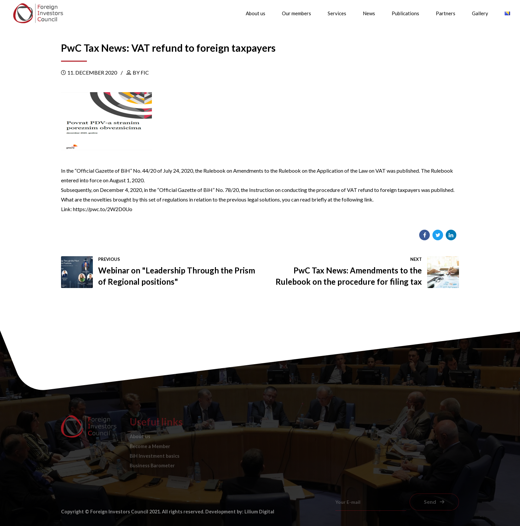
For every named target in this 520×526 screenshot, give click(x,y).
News (369, 13)
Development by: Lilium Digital (239, 511)
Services (337, 13)
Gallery (480, 13)
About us (255, 13)
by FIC (141, 72)
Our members (296, 13)
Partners (445, 13)
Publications (405, 13)
